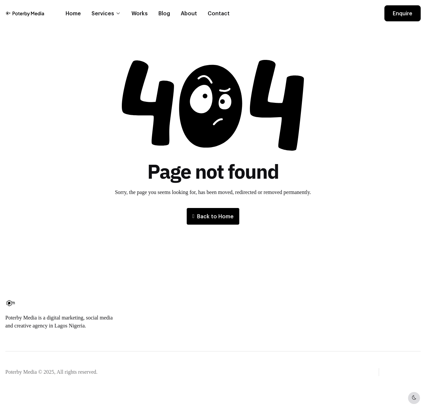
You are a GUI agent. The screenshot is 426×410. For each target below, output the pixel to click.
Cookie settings (172, 372)
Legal (145, 372)
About (189, 13)
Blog (164, 13)
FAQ (224, 312)
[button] (404, 371)
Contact (219, 13)
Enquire (402, 13)
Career (155, 312)
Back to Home (213, 216)
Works (139, 13)
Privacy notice (118, 372)
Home (73, 13)
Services (103, 13)
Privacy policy (234, 323)
